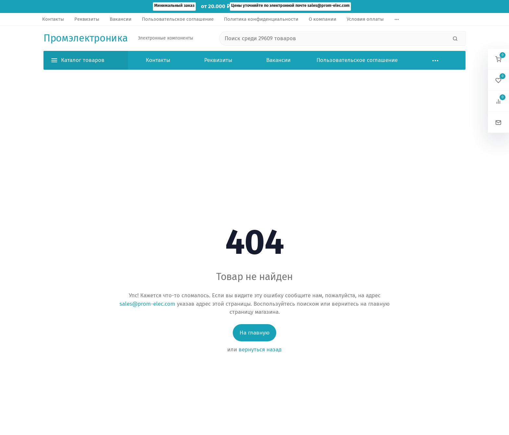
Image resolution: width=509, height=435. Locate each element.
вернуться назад (260, 349)
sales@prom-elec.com (147, 303)
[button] (498, 59)
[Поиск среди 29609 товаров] (333, 38)
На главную (254, 332)
